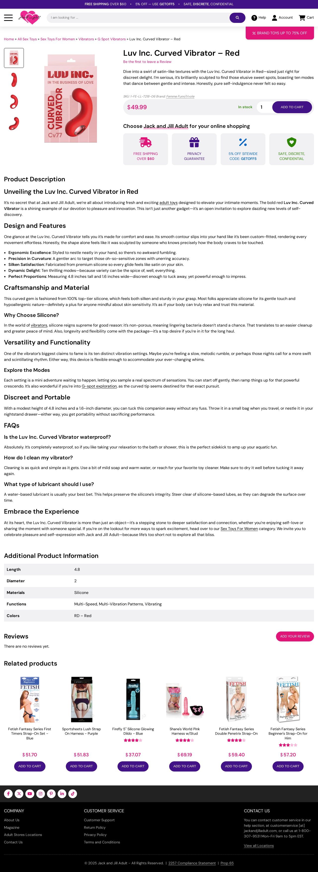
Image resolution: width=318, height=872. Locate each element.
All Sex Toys (27, 39)
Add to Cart (29, 766)
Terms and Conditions (102, 842)
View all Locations (259, 845)
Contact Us (13, 842)
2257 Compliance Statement (192, 863)
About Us (11, 820)
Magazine (11, 827)
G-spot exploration (99, 386)
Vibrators (86, 39)
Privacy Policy (95, 834)
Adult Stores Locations (23, 834)
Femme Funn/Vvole (180, 96)
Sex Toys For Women (57, 39)
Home (9, 39)
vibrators (39, 325)
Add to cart (292, 107)
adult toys (168, 202)
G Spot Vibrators (112, 39)
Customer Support (99, 820)
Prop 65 (227, 863)
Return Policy (95, 827)
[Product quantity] (270, 107)
